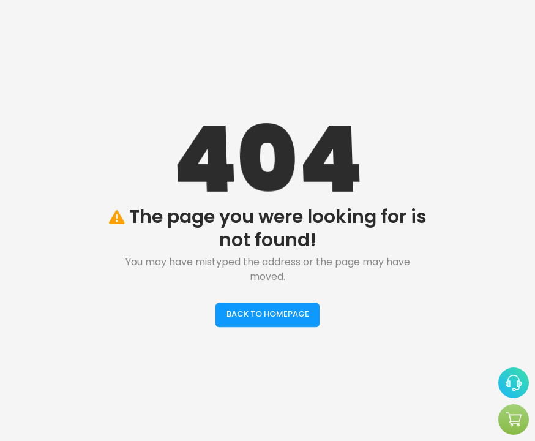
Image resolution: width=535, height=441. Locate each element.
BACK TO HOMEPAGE (267, 314)
